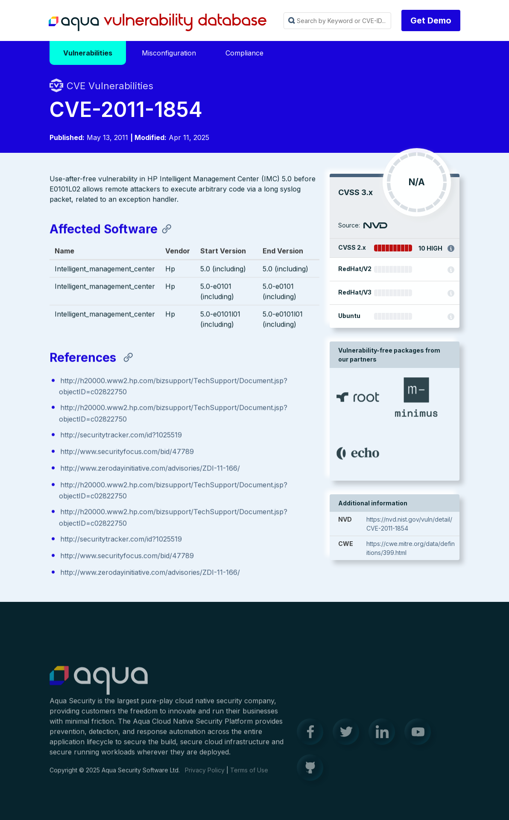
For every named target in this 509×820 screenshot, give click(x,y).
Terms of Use (249, 774)
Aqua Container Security (99, 685)
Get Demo (430, 20)
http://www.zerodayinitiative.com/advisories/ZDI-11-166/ (150, 468)
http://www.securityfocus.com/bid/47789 (127, 452)
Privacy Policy (205, 774)
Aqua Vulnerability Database (157, 22)
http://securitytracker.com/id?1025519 (121, 435)
